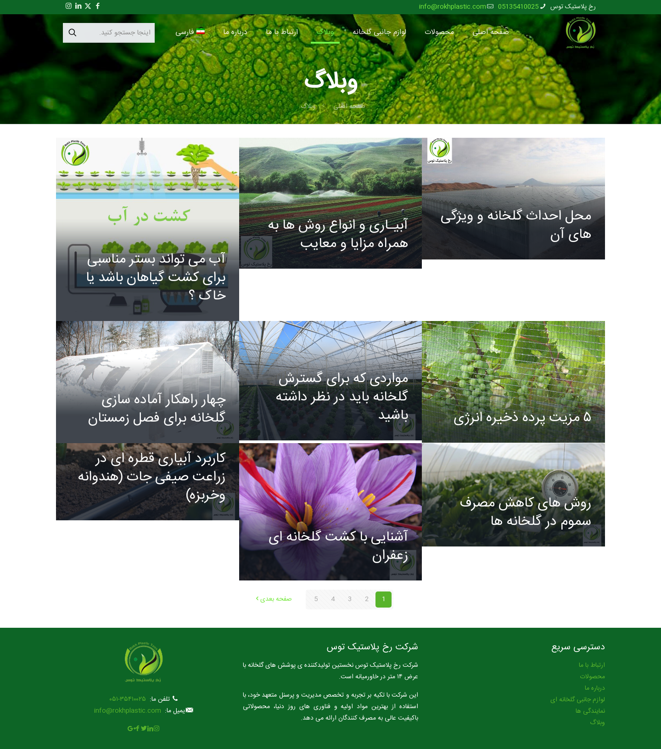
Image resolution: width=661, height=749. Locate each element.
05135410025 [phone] (518, 6)
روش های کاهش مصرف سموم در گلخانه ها (525, 512)
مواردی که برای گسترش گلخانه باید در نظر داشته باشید (341, 397)
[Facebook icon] (97, 6)
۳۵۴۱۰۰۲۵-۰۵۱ (127, 699)
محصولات (592, 676)
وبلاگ (308, 106)
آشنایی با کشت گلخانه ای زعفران (338, 546)
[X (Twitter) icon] (87, 6)
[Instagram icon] (68, 6)
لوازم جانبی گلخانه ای (577, 699)
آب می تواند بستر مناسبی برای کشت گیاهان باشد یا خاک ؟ (155, 278)
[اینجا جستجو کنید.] (109, 33)
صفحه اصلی (349, 106)
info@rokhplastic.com (127, 710)
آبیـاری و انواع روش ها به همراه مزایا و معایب (338, 234)
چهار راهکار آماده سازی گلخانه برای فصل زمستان (156, 409)
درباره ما (595, 688)
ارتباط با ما (592, 665)
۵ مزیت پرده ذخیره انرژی (522, 418)
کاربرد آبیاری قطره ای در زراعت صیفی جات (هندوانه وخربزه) (151, 477)
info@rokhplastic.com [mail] (452, 6)
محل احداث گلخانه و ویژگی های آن (516, 225)
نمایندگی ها (590, 711)
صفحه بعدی (273, 599)
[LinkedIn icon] (78, 6)
